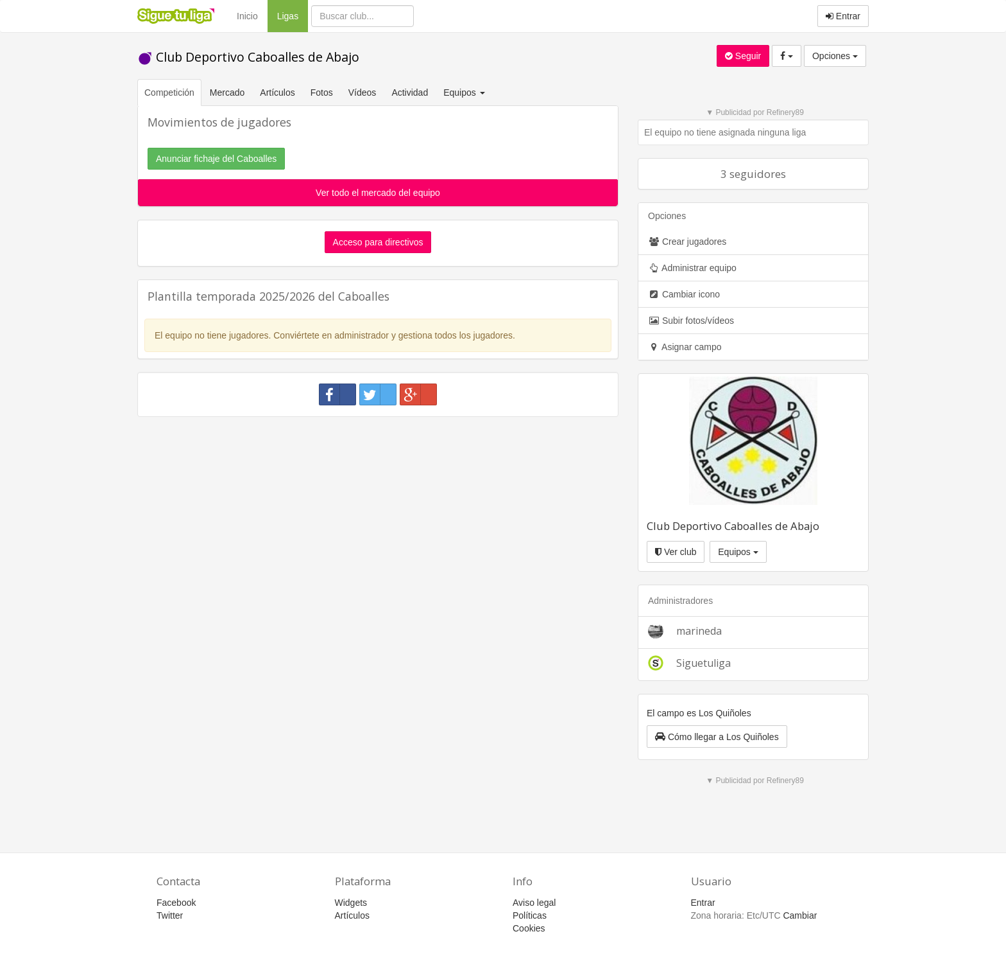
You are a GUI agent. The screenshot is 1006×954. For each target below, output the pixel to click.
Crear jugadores (687, 241)
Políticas (530, 915)
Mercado (227, 92)
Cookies (529, 928)
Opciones (835, 56)
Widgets (351, 902)
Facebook (176, 902)
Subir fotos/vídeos (691, 320)
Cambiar (800, 915)
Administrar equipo (692, 268)
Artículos (277, 92)
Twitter (170, 915)
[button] (717, 736)
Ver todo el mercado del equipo (378, 193)
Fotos (322, 92)
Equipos (738, 552)
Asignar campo (685, 347)
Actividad (409, 92)
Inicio (247, 16)
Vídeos (362, 92)
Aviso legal (534, 902)
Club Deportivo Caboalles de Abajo (248, 57)
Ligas (292, 15)
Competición (169, 92)
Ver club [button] (675, 552)
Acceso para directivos (378, 242)
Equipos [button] (465, 92)
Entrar (843, 16)
